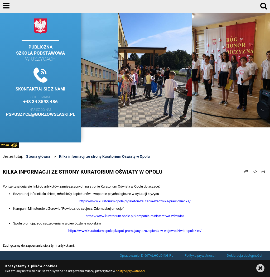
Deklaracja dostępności (244, 255)
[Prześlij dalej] (246, 171)
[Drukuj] (263, 171)
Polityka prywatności (200, 255)
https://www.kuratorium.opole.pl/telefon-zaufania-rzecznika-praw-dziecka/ (135, 201)
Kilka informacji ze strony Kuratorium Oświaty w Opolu (104, 156)
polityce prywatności (130, 271)
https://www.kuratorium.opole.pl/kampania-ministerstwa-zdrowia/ (135, 216)
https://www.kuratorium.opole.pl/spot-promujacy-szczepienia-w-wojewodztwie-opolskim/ (134, 231)
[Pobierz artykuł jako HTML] (255, 171)
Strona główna (38, 156)
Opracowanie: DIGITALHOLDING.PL (146, 255)
